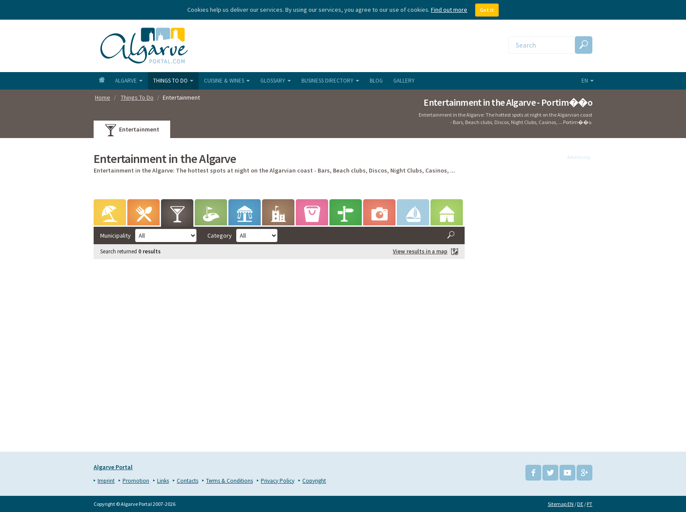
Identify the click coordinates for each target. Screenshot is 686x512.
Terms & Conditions (229, 480)
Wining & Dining (144, 215)
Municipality (115, 235)
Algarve (129, 80)
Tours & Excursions (379, 215)
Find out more (449, 10)
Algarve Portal (113, 467)
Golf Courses (211, 215)
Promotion (135, 480)
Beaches (109, 215)
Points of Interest (278, 215)
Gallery (404, 80)
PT (589, 504)
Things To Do (173, 80)
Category (219, 235)
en (587, 80)
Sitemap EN (561, 504)
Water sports (413, 215)
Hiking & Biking (345, 215)
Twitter (550, 473)
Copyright (314, 480)
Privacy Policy (277, 480)
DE (580, 504)
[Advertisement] (535, 301)
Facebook (533, 473)
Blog (376, 80)
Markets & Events (312, 215)
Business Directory (330, 80)
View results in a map (425, 252)
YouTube (567, 473)
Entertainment (132, 130)
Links (163, 480)
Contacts (187, 480)
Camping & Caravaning (446, 215)
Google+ (584, 473)
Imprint (106, 480)
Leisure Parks (244, 215)
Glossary (275, 80)
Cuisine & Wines (227, 80)
